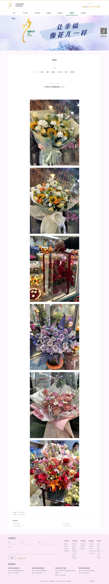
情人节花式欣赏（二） (67, 526)
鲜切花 (99, 48)
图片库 (95, 48)
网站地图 (68, 581)
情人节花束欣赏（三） (18, 526)
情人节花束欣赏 (66, 523)
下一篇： (20, 514)
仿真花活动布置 (17, 523)
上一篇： (18, 512)
